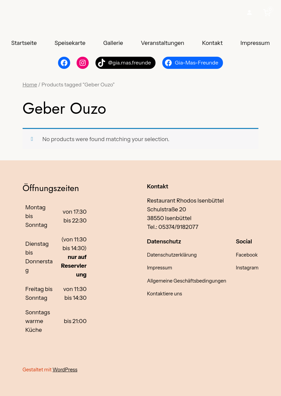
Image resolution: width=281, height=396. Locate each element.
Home (30, 84)
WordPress (65, 370)
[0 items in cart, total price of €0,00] (268, 12)
